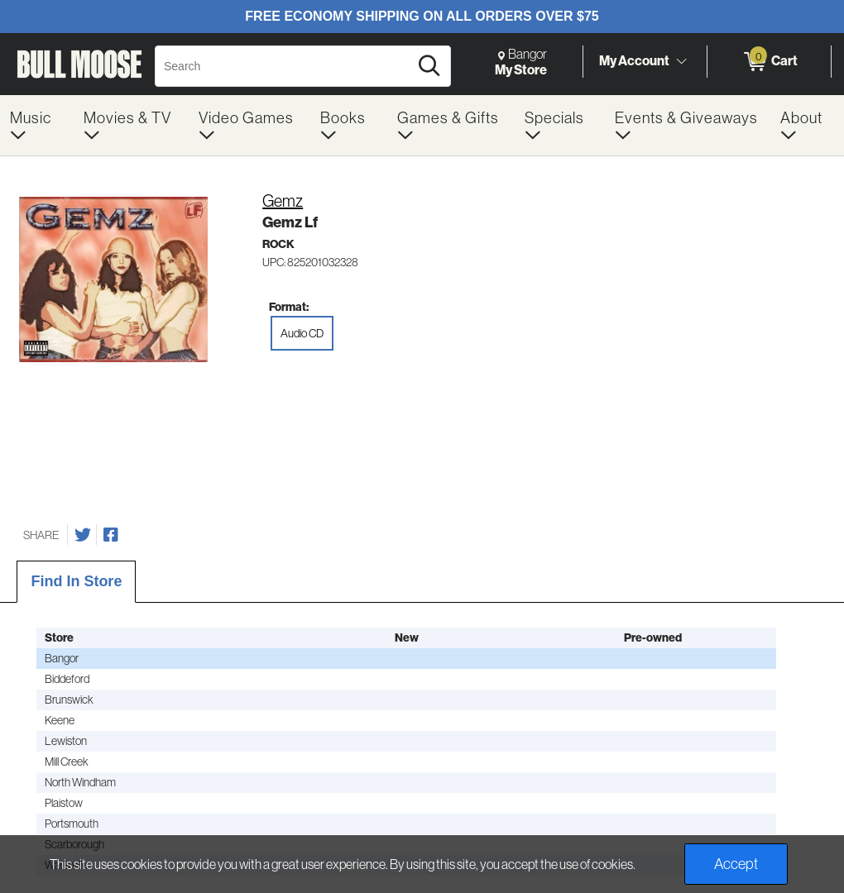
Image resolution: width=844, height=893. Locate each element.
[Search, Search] (284, 66)
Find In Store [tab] (76, 581)
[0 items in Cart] (769, 62)
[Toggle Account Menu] (681, 61)
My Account (634, 61)
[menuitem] (37, 125)
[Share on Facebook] (110, 535)
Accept (736, 863)
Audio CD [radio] (302, 333)
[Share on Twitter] (82, 535)
